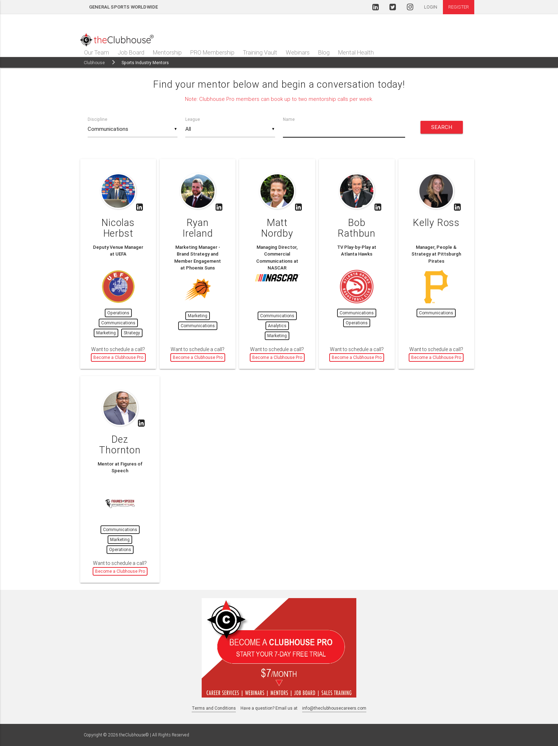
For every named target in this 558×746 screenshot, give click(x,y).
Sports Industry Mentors (145, 62)
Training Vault (260, 52)
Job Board (131, 52)
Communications (118, 322)
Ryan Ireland (197, 228)
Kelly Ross (436, 222)
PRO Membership (212, 52)
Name (289, 119)
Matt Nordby (277, 228)
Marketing (106, 332)
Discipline (97, 119)
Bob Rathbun (357, 228)
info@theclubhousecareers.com (334, 708)
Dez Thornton (119, 444)
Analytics (277, 325)
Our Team (96, 52)
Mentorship (167, 52)
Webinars (298, 52)
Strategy (132, 332)
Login (431, 7)
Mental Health (356, 52)
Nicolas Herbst (118, 228)
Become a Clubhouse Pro (118, 357)
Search (441, 127)
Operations (118, 312)
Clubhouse (94, 62)
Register (458, 7)
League (192, 119)
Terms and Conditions (214, 708)
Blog (324, 52)
